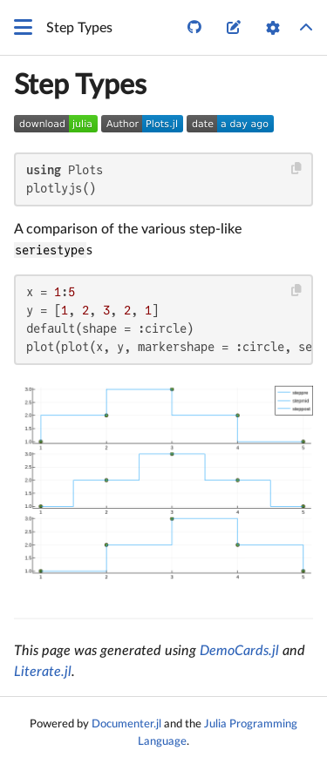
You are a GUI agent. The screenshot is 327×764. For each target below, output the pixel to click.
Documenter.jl (126, 724)
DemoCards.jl (239, 651)
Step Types (80, 85)
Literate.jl (43, 672)
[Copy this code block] (297, 168)
